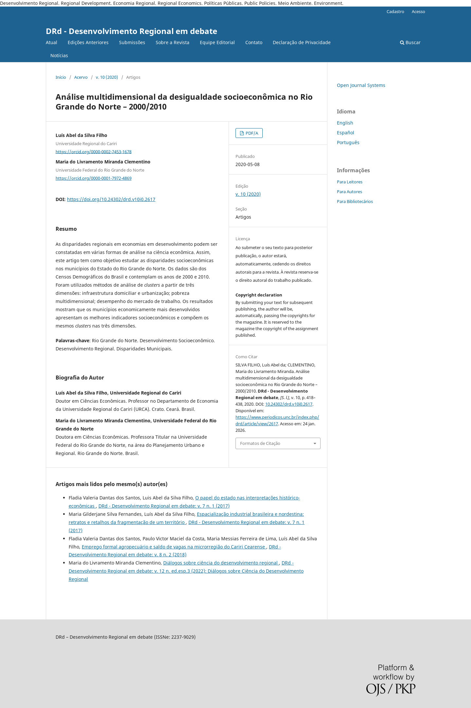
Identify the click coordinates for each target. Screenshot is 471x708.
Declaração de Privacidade (302, 42)
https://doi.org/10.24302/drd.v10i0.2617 (111, 199)
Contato (253, 42)
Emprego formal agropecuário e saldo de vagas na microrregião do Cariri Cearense (174, 547)
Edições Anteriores (88, 42)
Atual (51, 42)
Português (348, 142)
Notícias (59, 55)
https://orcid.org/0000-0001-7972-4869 (93, 178)
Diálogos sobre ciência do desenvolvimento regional (221, 563)
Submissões (132, 42)
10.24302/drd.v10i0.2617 (288, 404)
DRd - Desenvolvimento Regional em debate (131, 30)
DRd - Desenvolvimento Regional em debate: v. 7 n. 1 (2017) (164, 506)
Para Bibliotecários (355, 201)
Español (345, 132)
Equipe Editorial (217, 42)
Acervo (81, 77)
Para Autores (349, 191)
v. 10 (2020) (107, 77)
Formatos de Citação (260, 443)
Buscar (410, 42)
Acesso (418, 11)
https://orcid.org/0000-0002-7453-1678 (93, 151)
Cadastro (395, 11)
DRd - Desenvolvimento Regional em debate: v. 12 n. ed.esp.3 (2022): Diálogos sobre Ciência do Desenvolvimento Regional (186, 571)
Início (61, 77)
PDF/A (251, 133)
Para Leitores (349, 182)
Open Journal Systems (361, 85)
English (345, 123)
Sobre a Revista (172, 42)
